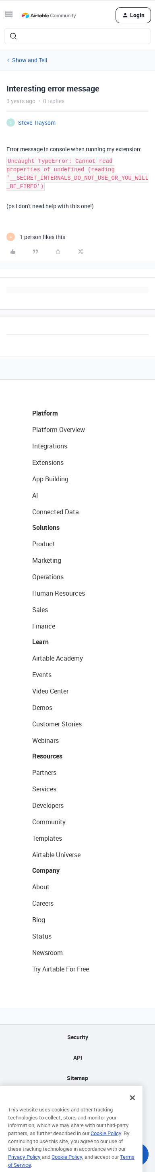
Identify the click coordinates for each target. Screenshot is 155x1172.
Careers (43, 903)
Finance (43, 626)
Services (44, 789)
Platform (45, 413)
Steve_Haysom (37, 122)
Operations (48, 576)
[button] (9, 16)
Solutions (46, 527)
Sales (40, 609)
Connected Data (55, 511)
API (77, 1057)
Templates (47, 838)
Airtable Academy (57, 658)
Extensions (48, 462)
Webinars (45, 740)
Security (77, 1037)
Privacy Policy (24, 1165)
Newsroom (47, 952)
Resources (47, 756)
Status (42, 936)
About (41, 886)
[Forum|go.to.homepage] (48, 15)
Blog (38, 919)
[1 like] (35, 237)
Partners (44, 772)
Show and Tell (30, 60)
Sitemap (77, 1078)
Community (49, 821)
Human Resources (58, 593)
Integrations (49, 446)
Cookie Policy (106, 1141)
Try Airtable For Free (60, 969)
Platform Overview (58, 429)
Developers (48, 805)
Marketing (46, 560)
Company (46, 870)
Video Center (50, 691)
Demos (42, 707)
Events (42, 674)
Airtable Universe (56, 854)
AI (35, 495)
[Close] (132, 1106)
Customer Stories (57, 724)
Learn (40, 641)
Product (43, 543)
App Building (50, 478)
